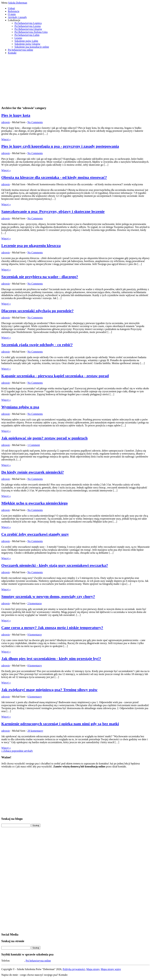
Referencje (13, 11)
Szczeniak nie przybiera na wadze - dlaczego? (39, 277)
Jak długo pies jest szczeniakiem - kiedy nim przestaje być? (51, 658)
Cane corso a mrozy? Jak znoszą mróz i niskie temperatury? (52, 627)
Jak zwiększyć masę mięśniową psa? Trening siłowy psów (49, 690)
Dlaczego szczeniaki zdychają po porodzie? (37, 311)
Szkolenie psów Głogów (27, 43)
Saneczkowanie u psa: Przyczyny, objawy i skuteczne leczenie (53, 211)
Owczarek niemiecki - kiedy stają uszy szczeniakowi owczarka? (54, 565)
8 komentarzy (35, 665)
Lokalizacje (14, 20)
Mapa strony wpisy (111, 969)
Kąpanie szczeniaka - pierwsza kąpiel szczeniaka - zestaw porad (55, 376)
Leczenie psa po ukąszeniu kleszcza (31, 245)
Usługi (11, 8)
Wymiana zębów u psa (20, 407)
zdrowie (5, 122)
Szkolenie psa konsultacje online (32, 46)
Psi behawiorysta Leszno (28, 26)
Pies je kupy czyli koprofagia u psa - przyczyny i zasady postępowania (60, 146)
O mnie (12, 14)
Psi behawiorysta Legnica (28, 23)
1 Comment (34, 445)
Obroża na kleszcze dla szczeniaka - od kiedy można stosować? (54, 177)
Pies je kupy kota (15, 115)
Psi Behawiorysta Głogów (28, 29)
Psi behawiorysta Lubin (27, 35)
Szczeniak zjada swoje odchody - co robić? (37, 345)
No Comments (35, 122)
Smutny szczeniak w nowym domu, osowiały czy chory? (48, 596)
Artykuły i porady (17, 17)
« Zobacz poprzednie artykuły (17, 750)
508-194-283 (17, 960)
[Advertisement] (75, 80)
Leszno (18, 38)
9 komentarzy (35, 634)
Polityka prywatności (74, 969)
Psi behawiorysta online (20, 49)
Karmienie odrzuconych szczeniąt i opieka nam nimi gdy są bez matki (60, 724)
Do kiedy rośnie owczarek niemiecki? (32, 472)
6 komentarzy (35, 696)
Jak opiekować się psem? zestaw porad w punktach (44, 438)
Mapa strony (92, 969)
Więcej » (6, 139)
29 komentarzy (35, 730)
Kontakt (12, 52)
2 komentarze (35, 603)
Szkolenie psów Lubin (26, 41)
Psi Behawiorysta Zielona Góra (31, 32)
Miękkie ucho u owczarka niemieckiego (34, 503)
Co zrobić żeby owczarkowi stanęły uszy (35, 534)
